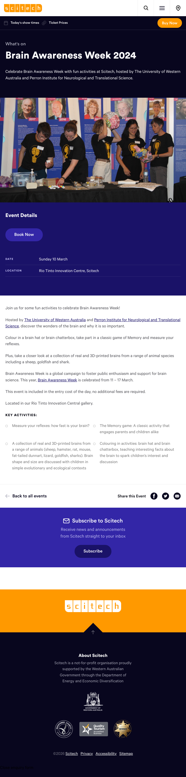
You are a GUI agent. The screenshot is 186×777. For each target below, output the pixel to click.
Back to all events (26, 496)
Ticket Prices (55, 23)
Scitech (71, 753)
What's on (15, 44)
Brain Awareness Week (57, 380)
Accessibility (106, 753)
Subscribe (92, 551)
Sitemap (126, 753)
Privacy (86, 753)
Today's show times (21, 23)
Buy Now (169, 23)
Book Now (24, 234)
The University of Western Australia (55, 320)
